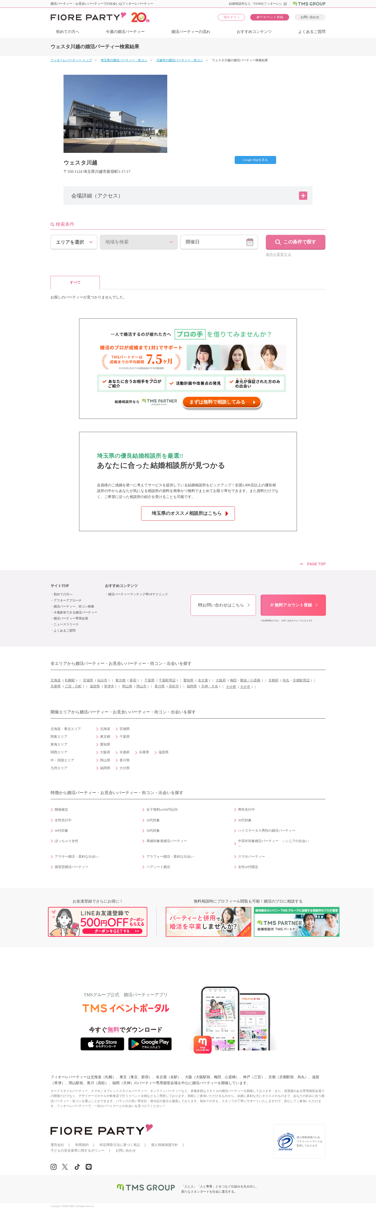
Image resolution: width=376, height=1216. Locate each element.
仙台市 (102, 680)
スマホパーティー (251, 856)
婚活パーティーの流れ (190, 32)
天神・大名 (209, 686)
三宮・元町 (73, 686)
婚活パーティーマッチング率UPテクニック (138, 594)
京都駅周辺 (301, 680)
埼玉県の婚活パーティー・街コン (124, 60)
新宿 (133, 680)
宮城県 (88, 680)
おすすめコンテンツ (254, 32)
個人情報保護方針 (164, 1145)
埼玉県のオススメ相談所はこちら (187, 513)
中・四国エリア (62, 760)
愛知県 (188, 680)
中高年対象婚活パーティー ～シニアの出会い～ (273, 843)
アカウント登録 (269, 17)
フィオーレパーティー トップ (71, 60)
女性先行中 (63, 820)
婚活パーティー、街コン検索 (74, 606)
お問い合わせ (310, 17)
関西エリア (59, 752)
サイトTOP (60, 586)
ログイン (231, 17)
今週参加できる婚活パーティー (75, 612)
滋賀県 (95, 686)
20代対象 (153, 820)
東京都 (120, 680)
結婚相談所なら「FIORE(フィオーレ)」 (258, 3)
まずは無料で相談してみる (217, 402)
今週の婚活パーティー (125, 32)
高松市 (174, 686)
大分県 (231, 687)
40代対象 (61, 830)
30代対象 (245, 820)
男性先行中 (246, 809)
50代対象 (153, 830)
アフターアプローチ (68, 600)
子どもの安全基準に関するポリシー (78, 1150)
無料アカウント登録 (291, 605)
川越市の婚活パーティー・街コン (179, 60)
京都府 (273, 680)
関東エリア (59, 737)
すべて (75, 282)
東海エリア (59, 744)
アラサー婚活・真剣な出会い (77, 856)
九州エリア (59, 768)
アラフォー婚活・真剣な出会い (170, 856)
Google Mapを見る (255, 160)
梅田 (233, 680)
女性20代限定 (248, 867)
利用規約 (82, 1145)
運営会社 (57, 1145)
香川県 (160, 686)
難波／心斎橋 (250, 680)
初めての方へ (67, 32)
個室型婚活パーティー (71, 867)
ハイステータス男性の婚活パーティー (266, 830)
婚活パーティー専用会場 (71, 618)
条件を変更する (278, 254)
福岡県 (192, 686)
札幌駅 (70, 680)
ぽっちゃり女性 (66, 841)
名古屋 (203, 680)
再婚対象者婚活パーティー (167, 841)
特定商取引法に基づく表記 (120, 1145)
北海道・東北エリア (66, 729)
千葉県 (149, 680)
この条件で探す (299, 241)
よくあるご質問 (311, 32)
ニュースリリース (66, 624)
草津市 (109, 686)
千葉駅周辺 (167, 680)
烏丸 (286, 680)
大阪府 (221, 680)
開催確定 (61, 809)
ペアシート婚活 (158, 867)
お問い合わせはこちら (221, 605)
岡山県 (127, 686)
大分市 (245, 687)
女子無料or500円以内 (162, 809)
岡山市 (141, 686)
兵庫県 (56, 686)
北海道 (56, 680)
